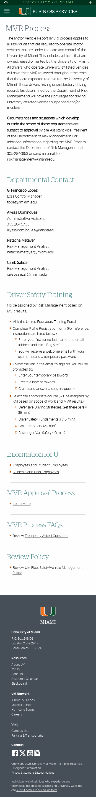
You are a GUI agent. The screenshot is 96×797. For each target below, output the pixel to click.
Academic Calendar (24, 679)
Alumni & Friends (23, 700)
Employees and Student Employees (40, 465)
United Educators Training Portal (51, 322)
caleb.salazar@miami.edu (27, 274)
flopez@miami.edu (22, 202)
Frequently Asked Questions (46, 536)
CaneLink (17, 674)
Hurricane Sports (22, 709)
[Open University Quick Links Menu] (90, 2)
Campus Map (20, 731)
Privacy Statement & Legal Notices (32, 772)
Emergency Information (26, 768)
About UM (18, 664)
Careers (16, 714)
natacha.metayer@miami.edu (30, 252)
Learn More (22, 504)
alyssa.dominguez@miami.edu (31, 230)
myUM (15, 669)
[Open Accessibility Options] (5, 2)
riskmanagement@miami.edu (30, 159)
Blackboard (19, 683)
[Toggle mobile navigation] (7, 11)
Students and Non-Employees (36, 472)
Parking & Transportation (28, 735)
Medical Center (21, 705)
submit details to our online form (36, 790)
